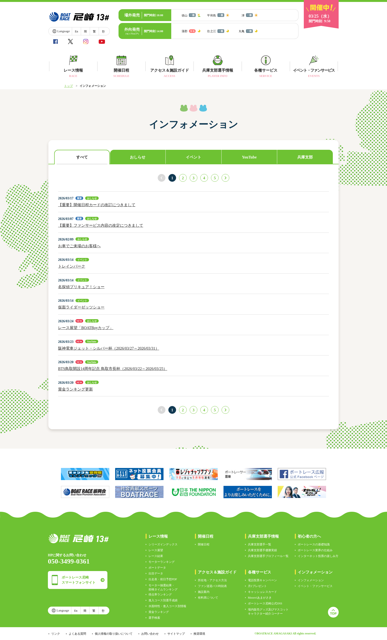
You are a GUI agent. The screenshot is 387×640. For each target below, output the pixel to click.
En (76, 31)
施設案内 (203, 592)
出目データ (156, 573)
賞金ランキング (159, 612)
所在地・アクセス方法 (212, 580)
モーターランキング (162, 562)
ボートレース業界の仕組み (315, 550)
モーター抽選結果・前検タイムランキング (163, 587)
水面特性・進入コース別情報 (167, 606)
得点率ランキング (160, 594)
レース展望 (156, 550)
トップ (68, 86)
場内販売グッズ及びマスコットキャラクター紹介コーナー (268, 611)
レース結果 (156, 556)
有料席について (208, 597)
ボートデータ (157, 567)
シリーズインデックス (163, 544)
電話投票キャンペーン (262, 580)
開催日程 (203, 544)
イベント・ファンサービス (315, 586)
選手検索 (154, 617)
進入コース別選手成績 (163, 600)
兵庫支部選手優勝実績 (262, 550)
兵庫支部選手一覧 (259, 544)
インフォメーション (311, 580)
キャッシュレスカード (262, 592)
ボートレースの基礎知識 (314, 544)
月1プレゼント (257, 586)
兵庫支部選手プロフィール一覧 (268, 556)
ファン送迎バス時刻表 (212, 586)
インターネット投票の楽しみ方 (318, 556)
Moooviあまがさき (260, 597)
